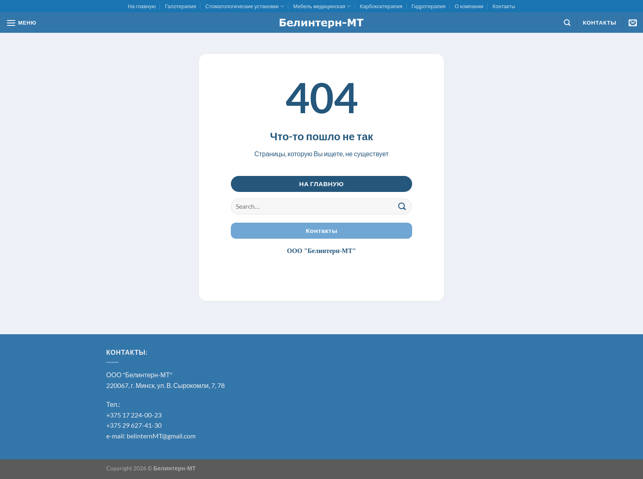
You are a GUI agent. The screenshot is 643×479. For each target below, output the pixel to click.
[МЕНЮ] (21, 23)
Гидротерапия (428, 6)
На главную (142, 6)
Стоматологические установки (244, 6)
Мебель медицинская (322, 6)
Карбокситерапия (381, 6)
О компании (469, 6)
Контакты (504, 6)
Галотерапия (180, 6)
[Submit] (402, 206)
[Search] (567, 23)
